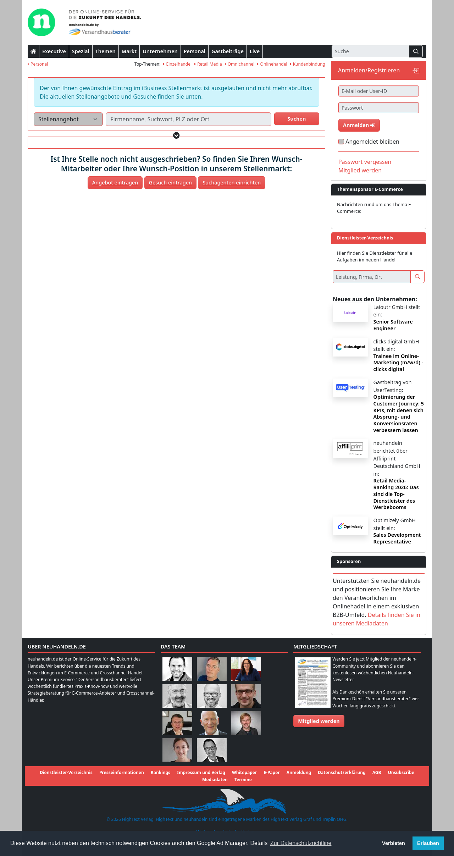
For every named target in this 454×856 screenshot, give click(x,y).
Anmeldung (299, 772)
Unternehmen (160, 51)
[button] (176, 135)
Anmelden (359, 125)
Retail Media (208, 64)
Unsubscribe (401, 772)
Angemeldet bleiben (372, 141)
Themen (105, 51)
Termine (243, 780)
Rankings (160, 772)
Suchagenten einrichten (232, 182)
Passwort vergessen (365, 162)
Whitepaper (244, 772)
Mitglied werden (360, 170)
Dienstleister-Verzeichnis (66, 772)
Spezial (80, 51)
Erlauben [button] (428, 843)
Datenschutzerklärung (341, 772)
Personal (194, 51)
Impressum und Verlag (201, 772)
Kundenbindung (307, 64)
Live (255, 51)
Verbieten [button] (393, 843)
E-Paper (271, 772)
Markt (129, 51)
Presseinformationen (121, 772)
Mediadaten (215, 780)
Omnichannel (240, 64)
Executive (54, 51)
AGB (376, 772)
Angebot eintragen (115, 182)
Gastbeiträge (227, 51)
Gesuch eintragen (170, 182)
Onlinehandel (272, 64)
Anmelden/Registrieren (369, 70)
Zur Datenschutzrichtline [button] (301, 843)
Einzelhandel (177, 64)
